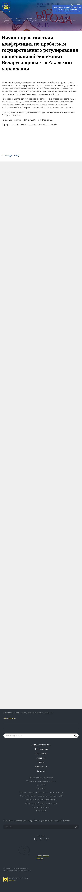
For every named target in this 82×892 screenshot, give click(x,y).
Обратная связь (9, 718)
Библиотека (41, 788)
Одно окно (41, 785)
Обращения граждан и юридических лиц (41, 781)
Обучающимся (41, 753)
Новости (20, 18)
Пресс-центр (8, 18)
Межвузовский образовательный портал (41, 803)
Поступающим (41, 749)
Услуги (41, 762)
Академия (41, 758)
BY (47, 839)
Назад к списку (12, 155)
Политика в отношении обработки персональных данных (41, 792)
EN (41, 839)
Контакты (41, 771)
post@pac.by (48, 713)
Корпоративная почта (41, 807)
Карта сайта (41, 810)
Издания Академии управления (41, 777)
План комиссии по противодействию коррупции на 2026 (41, 796)
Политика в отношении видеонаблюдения (41, 799)
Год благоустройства (41, 745)
